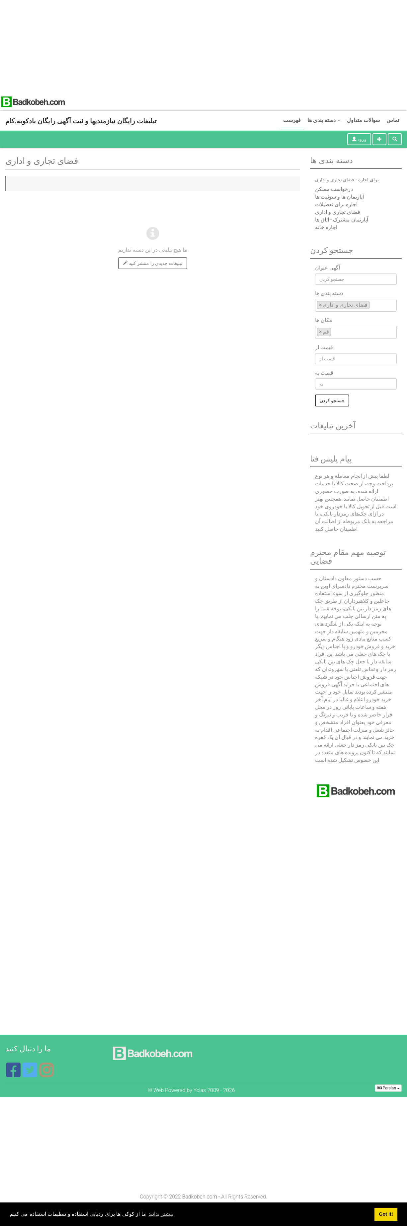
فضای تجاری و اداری (337, 212)
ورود (359, 139)
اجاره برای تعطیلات (336, 204)
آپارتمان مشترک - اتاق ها (341, 219)
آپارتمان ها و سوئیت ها (339, 197)
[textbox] (373, 305)
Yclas (200, 1090)
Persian (388, 1088)
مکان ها (323, 320)
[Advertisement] (199, 46)
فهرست (292, 120)
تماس (392, 120)
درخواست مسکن (334, 189)
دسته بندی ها (323, 120)
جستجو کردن (332, 400)
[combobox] (356, 305)
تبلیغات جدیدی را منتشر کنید (152, 263)
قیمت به (324, 373)
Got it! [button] (386, 1214)
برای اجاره (368, 179)
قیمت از (324, 347)
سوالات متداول (363, 120)
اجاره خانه (326, 227)
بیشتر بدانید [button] (160, 1214)
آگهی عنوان (327, 268)
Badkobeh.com (199, 1197)
